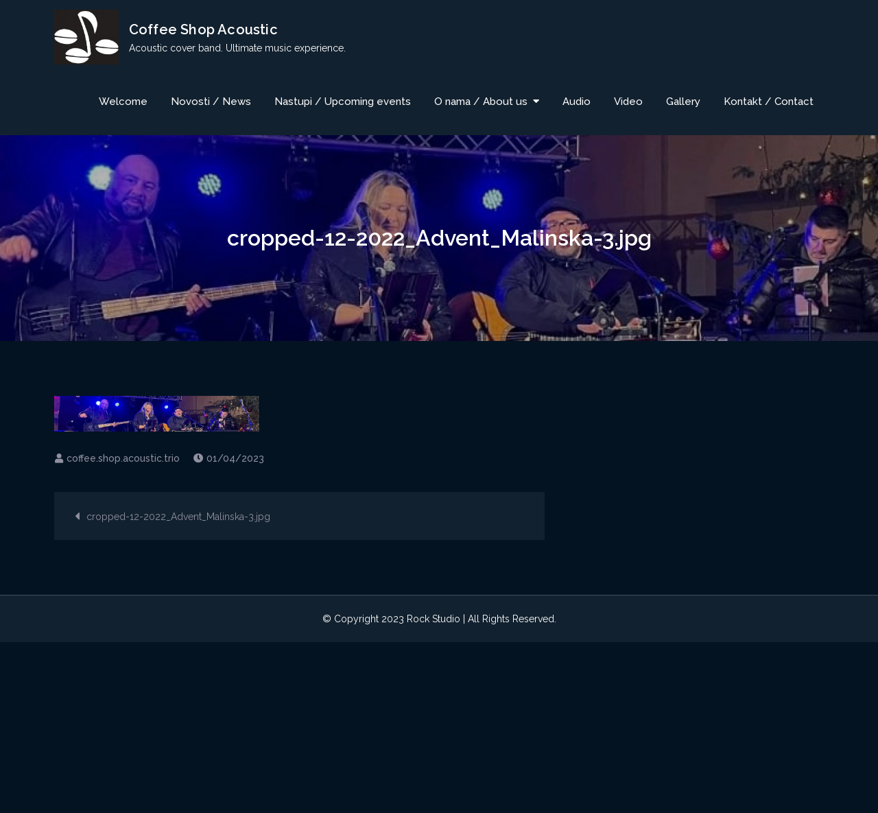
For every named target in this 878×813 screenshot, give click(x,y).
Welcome (123, 102)
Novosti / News (211, 102)
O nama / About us (480, 102)
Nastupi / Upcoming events (342, 102)
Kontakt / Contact (769, 102)
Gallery (683, 102)
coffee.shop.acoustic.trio (123, 458)
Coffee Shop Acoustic (203, 29)
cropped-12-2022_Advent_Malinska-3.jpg (178, 517)
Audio (576, 102)
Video (628, 102)
